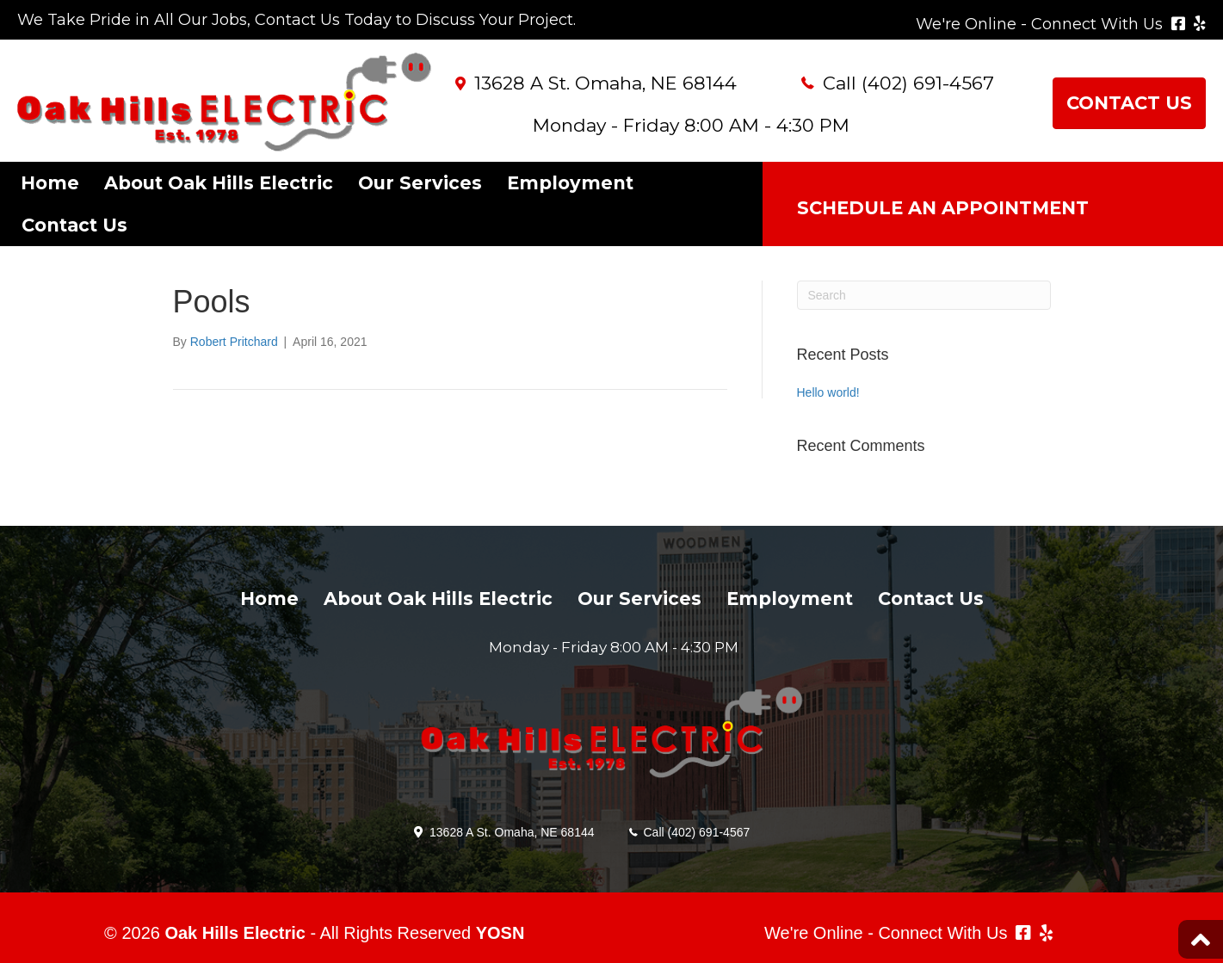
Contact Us (74, 225)
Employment (570, 183)
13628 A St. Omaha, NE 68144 (605, 83)
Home (50, 183)
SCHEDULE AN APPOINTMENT (943, 208)
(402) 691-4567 (928, 83)
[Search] (924, 295)
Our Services (420, 183)
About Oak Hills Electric (218, 183)
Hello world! (828, 392)
